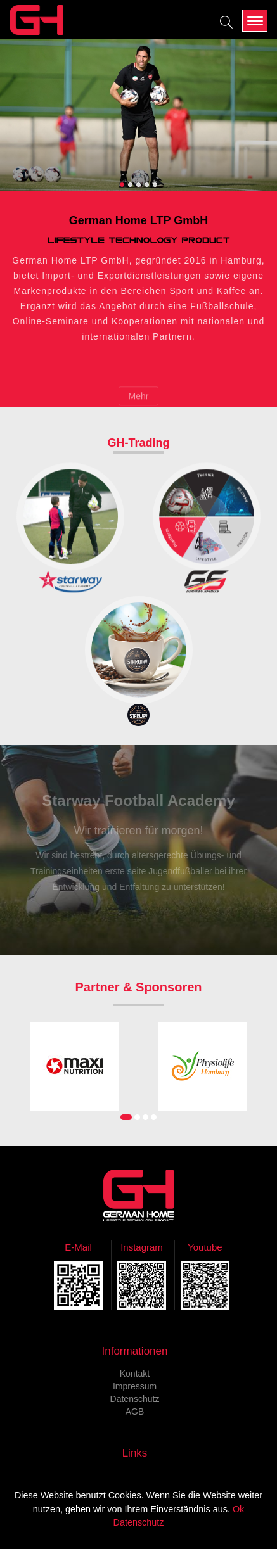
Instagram (141, 1247)
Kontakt (135, 1373)
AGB (135, 1411)
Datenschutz (135, 1399)
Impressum (135, 1386)
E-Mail (78, 1247)
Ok (238, 1509)
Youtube (205, 1247)
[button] (122, 184)
